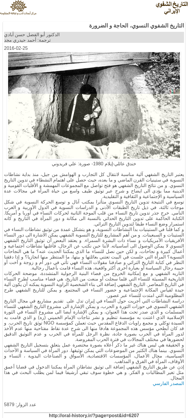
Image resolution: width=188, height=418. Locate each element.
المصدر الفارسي (168, 383)
